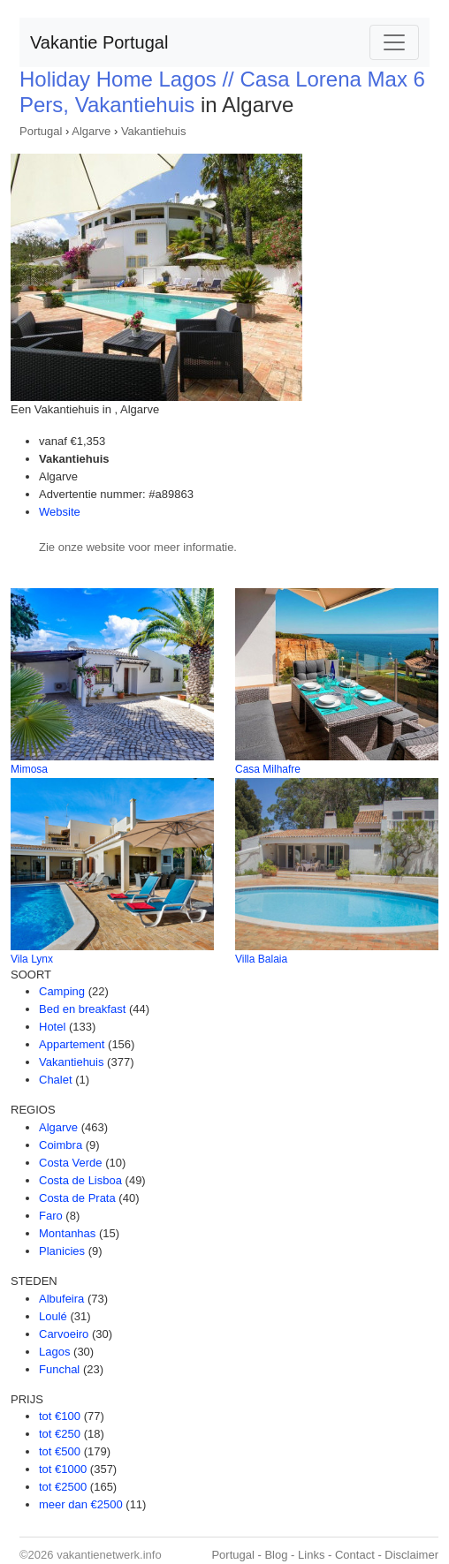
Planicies (62, 1251)
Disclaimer (411, 1554)
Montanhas (67, 1233)
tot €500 (59, 1451)
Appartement (71, 1044)
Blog (275, 1554)
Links (311, 1554)
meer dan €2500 (81, 1504)
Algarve (91, 131)
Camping (62, 991)
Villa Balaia (261, 959)
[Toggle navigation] (394, 42)
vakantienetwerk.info (109, 1554)
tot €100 (59, 1416)
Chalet (55, 1079)
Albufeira (61, 1298)
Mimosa (29, 769)
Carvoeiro (63, 1334)
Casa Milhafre (268, 769)
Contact (355, 1554)
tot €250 (59, 1433)
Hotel (52, 1026)
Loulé (53, 1316)
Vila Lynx (32, 959)
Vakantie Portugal (99, 42)
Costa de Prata (77, 1198)
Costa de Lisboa (80, 1180)
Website (59, 511)
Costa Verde (71, 1162)
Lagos (54, 1351)
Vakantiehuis (153, 131)
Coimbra (60, 1145)
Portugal (40, 131)
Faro (51, 1215)
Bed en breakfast (82, 1009)
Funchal (59, 1369)
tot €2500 (63, 1486)
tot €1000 (63, 1469)
